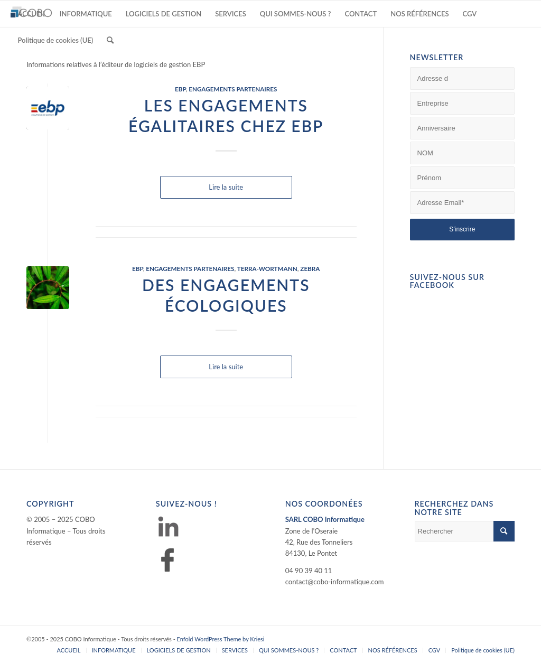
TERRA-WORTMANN (267, 268)
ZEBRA (310, 268)
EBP (180, 88)
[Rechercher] (110, 40)
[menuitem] (31, 14)
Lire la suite (226, 187)
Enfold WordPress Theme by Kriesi (221, 639)
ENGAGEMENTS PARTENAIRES (233, 88)
